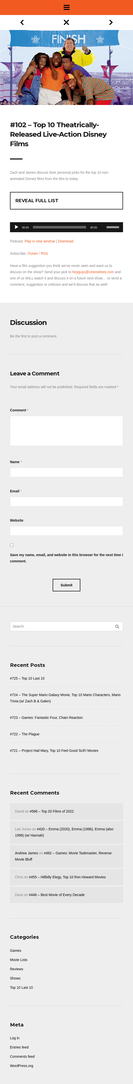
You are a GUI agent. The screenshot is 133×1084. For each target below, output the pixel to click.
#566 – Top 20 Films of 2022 (52, 811)
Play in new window (39, 241)
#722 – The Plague (24, 734)
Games (15, 951)
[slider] (59, 227)
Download (65, 241)
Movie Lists (18, 960)
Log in (14, 1038)
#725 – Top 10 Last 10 (27, 678)
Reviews (16, 969)
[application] (66, 225)
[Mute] (102, 219)
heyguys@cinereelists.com (93, 272)
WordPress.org (21, 1066)
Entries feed (19, 1047)
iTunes (32, 253)
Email (14, 491)
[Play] (16, 227)
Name (14, 462)
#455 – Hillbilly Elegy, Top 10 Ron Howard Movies (67, 877)
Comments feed (22, 1057)
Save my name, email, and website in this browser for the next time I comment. (66, 558)
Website (16, 520)
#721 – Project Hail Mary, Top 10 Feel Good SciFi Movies (54, 751)
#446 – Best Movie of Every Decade (57, 895)
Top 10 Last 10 (21, 988)
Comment (18, 410)
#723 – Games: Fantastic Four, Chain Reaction (46, 718)
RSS (44, 253)
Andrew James (26, 853)
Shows (15, 978)
